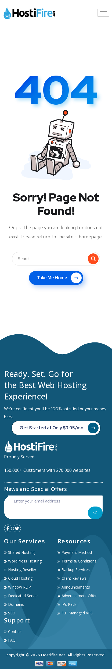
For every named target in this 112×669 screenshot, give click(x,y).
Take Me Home (59, 277)
